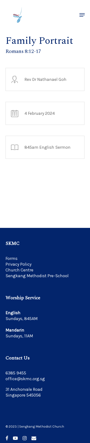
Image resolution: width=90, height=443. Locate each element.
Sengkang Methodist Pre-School (37, 275)
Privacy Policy (18, 264)
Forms (12, 258)
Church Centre (19, 270)
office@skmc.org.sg (25, 378)
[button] (82, 15)
